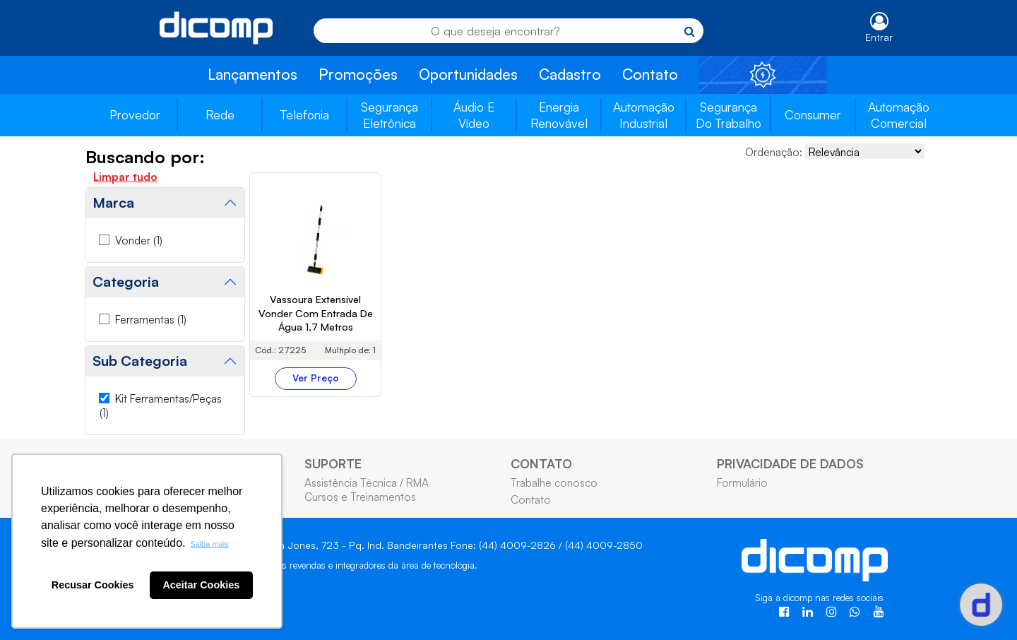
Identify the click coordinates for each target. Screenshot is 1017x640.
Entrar (879, 37)
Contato (650, 74)
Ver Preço (315, 378)
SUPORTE (333, 463)
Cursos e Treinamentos (360, 497)
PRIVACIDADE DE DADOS (790, 463)
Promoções (358, 74)
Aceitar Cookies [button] (200, 585)
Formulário (742, 482)
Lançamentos (252, 74)
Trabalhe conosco (554, 482)
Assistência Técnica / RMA (366, 482)
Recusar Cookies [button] (93, 585)
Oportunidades (468, 74)
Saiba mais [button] (209, 544)
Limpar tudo (125, 177)
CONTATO (541, 463)
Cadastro (570, 74)
